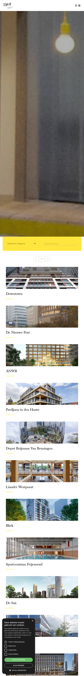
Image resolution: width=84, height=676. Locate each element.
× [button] (32, 621)
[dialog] (18, 646)
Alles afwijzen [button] (18, 665)
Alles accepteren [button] (18, 660)
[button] (18, 670)
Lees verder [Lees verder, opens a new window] (17, 637)
